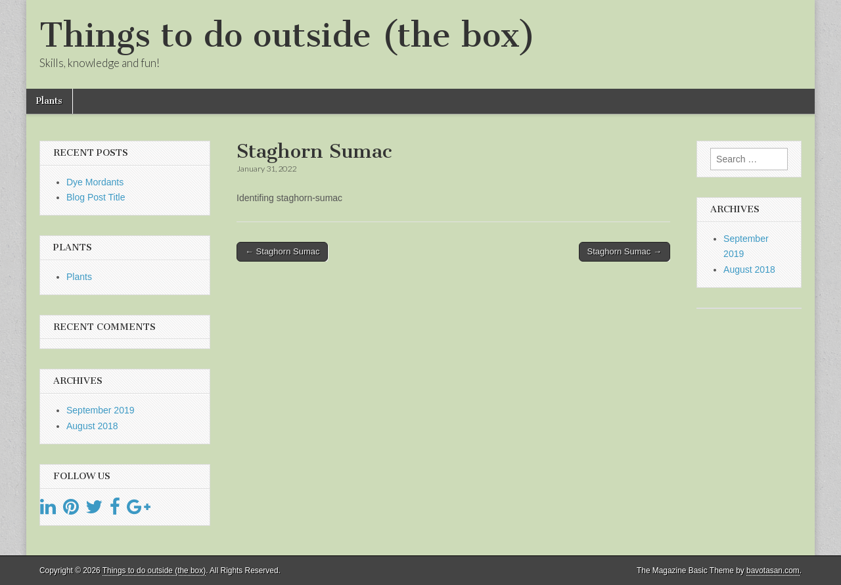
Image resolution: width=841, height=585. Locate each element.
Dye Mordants (95, 182)
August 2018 (92, 426)
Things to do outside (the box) (287, 35)
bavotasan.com (773, 570)
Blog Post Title (95, 197)
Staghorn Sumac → (624, 251)
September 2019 (100, 410)
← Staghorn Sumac (282, 251)
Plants (49, 100)
